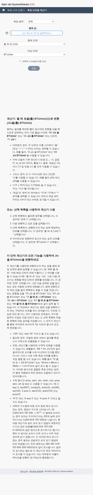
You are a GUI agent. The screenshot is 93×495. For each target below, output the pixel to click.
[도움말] (7, 33)
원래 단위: (33, 40)
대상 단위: (33, 50)
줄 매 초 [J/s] (51, 231)
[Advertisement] (33, 95)
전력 (23, 219)
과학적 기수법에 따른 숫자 (34, 61)
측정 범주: (19, 21)
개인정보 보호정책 (36, 471)
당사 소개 (24, 471)
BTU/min (41, 242)
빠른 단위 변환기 (16, 10)
